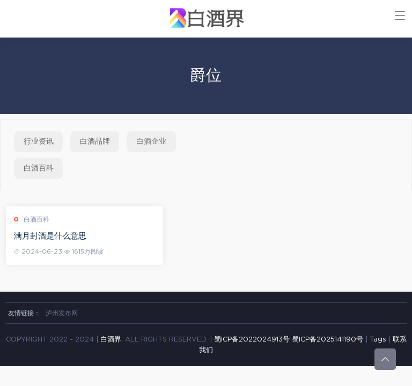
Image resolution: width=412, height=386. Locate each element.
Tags (378, 339)
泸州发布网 (62, 313)
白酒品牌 (95, 141)
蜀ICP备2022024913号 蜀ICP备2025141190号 (289, 339)
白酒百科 (39, 168)
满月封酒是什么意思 (52, 236)
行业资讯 (39, 141)
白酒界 (110, 339)
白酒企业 (151, 141)
